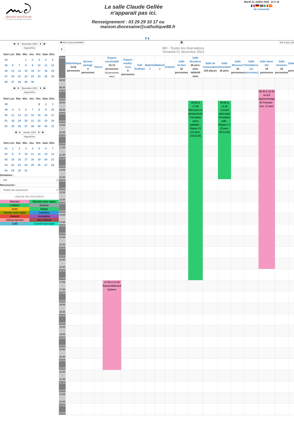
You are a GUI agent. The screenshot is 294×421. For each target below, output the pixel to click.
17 (39, 70)
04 (6, 165)
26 (52, 76)
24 (39, 76)
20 (12, 76)
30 (32, 81)
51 (6, 120)
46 (6, 70)
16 (32, 70)
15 (25, 70)
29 (25, 81)
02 (6, 153)
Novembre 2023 (29, 44)
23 (32, 76)
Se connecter (262, 9)
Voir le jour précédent (72, 42)
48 (6, 81)
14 (19, 70)
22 (25, 76)
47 (6, 76)
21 (19, 76)
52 (6, 126)
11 (45, 65)
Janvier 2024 (29, 132)
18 (45, 70)
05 (6, 170)
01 (6, 148)
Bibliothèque (73, 63)
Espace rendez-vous (127, 63)
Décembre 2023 (29, 88)
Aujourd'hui (29, 48)
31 (52, 126)
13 (12, 70)
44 (6, 59)
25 (45, 76)
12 (52, 65)
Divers (98, 66)
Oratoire (170, 66)
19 (52, 70)
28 (19, 81)
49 (6, 109)
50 (6, 115)
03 (6, 159)
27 (12, 81)
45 (6, 65)
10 (39, 65)
